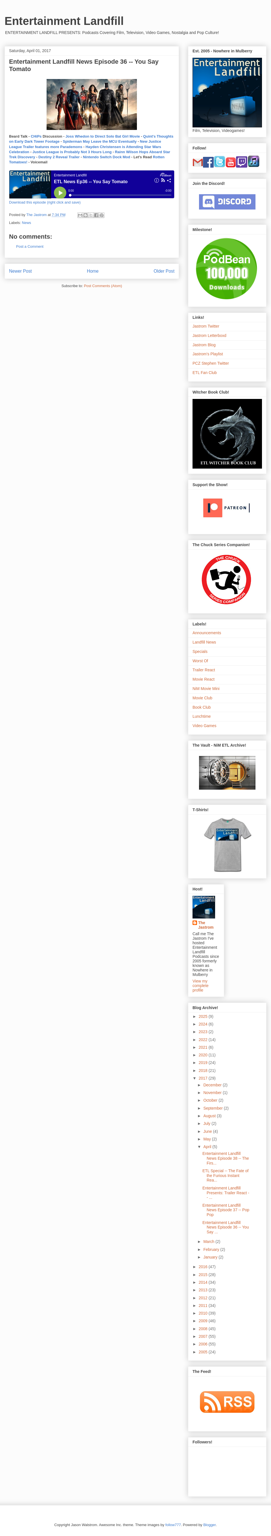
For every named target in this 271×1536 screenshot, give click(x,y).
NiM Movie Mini (206, 688)
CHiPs (36, 136)
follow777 (173, 1525)
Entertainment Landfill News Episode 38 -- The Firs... (225, 1158)
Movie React (204, 679)
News (26, 223)
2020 (204, 1055)
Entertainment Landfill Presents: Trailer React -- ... (225, 1193)
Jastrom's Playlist (208, 354)
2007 (204, 1336)
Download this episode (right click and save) (45, 202)
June (208, 1131)
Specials (200, 651)
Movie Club (202, 698)
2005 (204, 1352)
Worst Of (200, 661)
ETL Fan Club (205, 372)
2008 (204, 1328)
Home (93, 271)
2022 (204, 1039)
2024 (204, 1024)
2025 (204, 1016)
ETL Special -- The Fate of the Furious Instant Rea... (225, 1175)
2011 (204, 1305)
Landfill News (204, 642)
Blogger (209, 1525)
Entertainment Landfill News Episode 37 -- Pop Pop (225, 1210)
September (213, 1108)
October (210, 1100)
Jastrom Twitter (206, 326)
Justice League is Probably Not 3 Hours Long (72, 152)
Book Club (202, 707)
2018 (204, 1070)
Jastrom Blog (204, 345)
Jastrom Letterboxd (209, 335)
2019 (204, 1062)
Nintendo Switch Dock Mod (106, 157)
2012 (204, 1298)
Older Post (164, 271)
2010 (204, 1313)
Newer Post (20, 271)
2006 (204, 1344)
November (212, 1092)
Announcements (207, 633)
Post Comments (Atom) (103, 286)
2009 (204, 1321)
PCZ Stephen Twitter (211, 363)
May (207, 1139)
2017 (204, 1078)
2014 (204, 1282)
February (211, 1249)
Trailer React (204, 670)
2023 (204, 1031)
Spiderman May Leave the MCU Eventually (100, 141)
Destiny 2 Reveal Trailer (59, 157)
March (209, 1241)
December (212, 1085)
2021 (204, 1047)
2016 (204, 1266)
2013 (204, 1290)
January (210, 1257)
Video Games (205, 725)
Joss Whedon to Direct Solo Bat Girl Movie (102, 136)
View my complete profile (201, 985)
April (207, 1146)
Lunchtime (202, 716)
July (207, 1123)
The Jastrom (205, 925)
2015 (204, 1274)
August (210, 1116)
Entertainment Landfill (64, 21)
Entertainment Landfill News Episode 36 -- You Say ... (225, 1227)
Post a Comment (29, 246)
